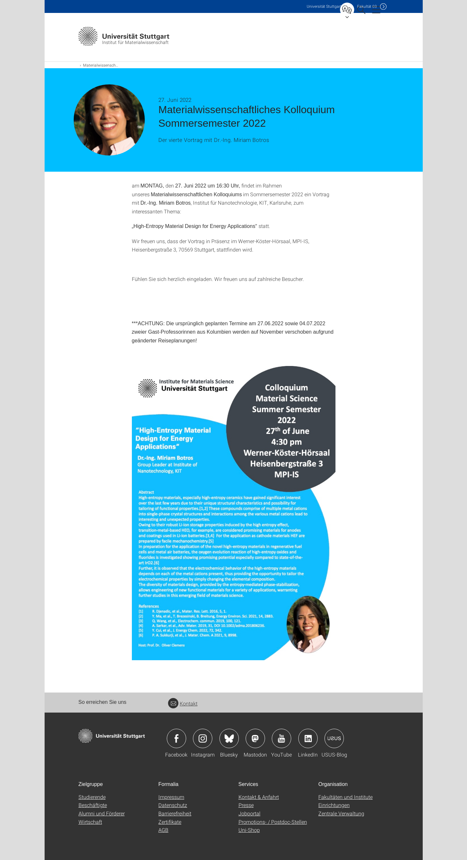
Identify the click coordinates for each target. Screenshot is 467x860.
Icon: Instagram (202, 738)
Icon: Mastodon (255, 738)
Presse (246, 804)
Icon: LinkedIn (308, 738)
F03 (367, 6)
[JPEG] (233, 513)
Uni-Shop (249, 829)
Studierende (92, 796)
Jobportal (249, 813)
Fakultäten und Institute (345, 796)
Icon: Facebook (176, 738)
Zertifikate (169, 821)
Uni (324, 6)
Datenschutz (172, 804)
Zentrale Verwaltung (341, 813)
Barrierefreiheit (174, 813)
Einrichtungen (334, 804)
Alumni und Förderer (102, 813)
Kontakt (182, 703)
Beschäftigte (93, 804)
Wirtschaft (90, 821)
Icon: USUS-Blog (334, 738)
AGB (163, 829)
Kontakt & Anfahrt (259, 796)
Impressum (171, 796)
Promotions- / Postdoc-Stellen (273, 821)
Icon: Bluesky (229, 738)
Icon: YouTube (281, 738)
